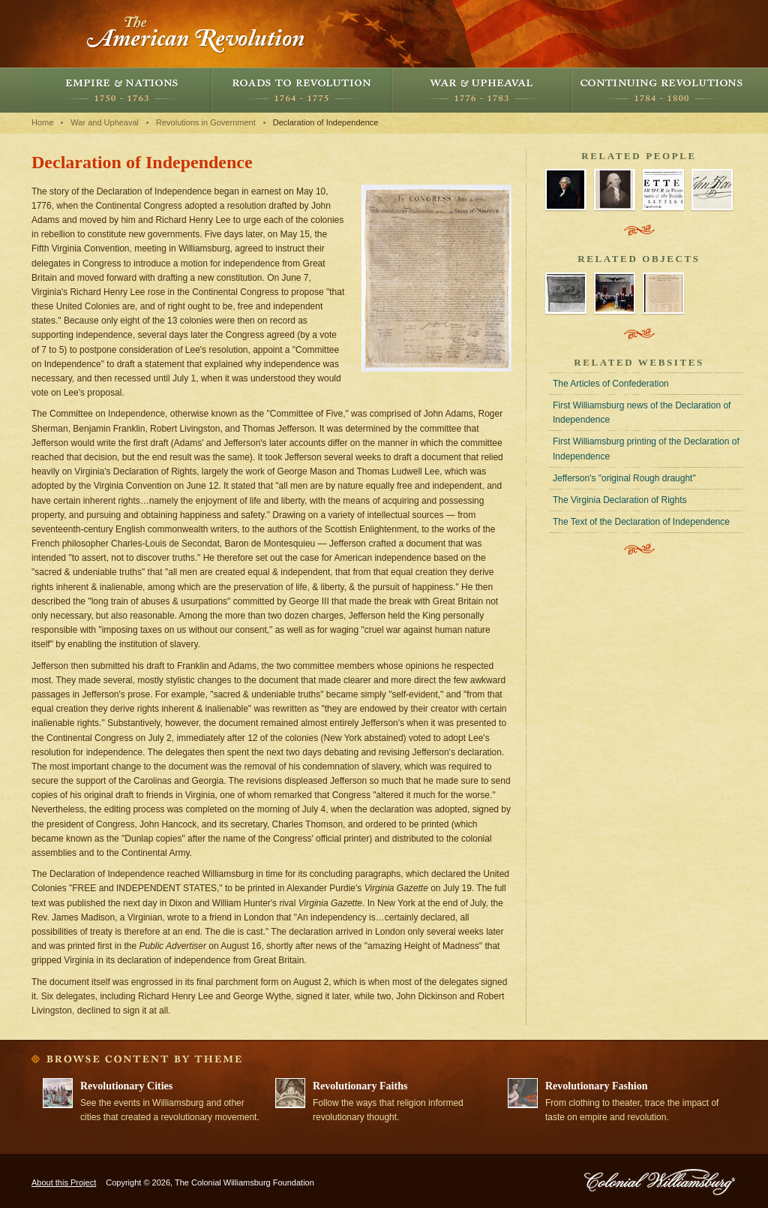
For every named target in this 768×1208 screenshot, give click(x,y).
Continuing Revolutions (662, 90)
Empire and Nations (122, 90)
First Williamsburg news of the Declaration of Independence (641, 412)
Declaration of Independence (326, 122)
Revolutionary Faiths (360, 1086)
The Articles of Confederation (611, 383)
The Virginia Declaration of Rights (620, 500)
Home (42, 122)
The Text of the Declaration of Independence (641, 522)
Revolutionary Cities (126, 1086)
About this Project (64, 1182)
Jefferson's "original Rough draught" (624, 478)
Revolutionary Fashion (596, 1086)
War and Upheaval (482, 90)
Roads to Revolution (302, 90)
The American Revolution (196, 34)
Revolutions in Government (206, 122)
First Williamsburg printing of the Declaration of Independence (646, 448)
